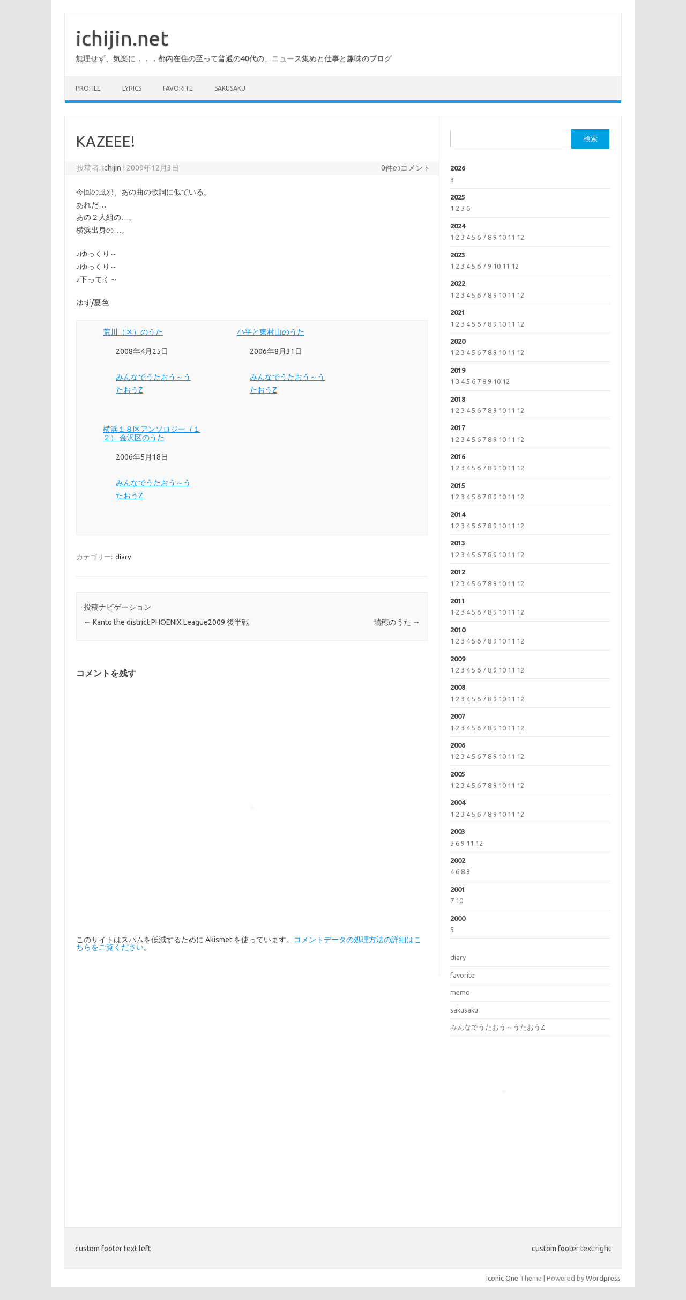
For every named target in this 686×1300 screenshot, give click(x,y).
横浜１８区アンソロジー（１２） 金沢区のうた (151, 433)
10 (502, 237)
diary (123, 556)
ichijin (111, 168)
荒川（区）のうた (133, 332)
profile (88, 88)
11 (511, 237)
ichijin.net (122, 38)
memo (460, 992)
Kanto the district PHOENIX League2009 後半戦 (166, 622)
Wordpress (603, 1278)
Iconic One (502, 1278)
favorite (178, 88)
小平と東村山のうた (270, 332)
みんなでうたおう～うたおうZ (497, 1027)
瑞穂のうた (397, 622)
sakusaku (229, 88)
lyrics (131, 88)
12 (520, 237)
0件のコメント (405, 168)
